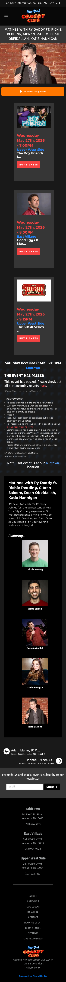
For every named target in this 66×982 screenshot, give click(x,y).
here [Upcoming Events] (43, 386)
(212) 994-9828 (32, 848)
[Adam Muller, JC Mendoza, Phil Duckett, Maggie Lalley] (24, 752)
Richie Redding (35, 569)
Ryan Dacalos (35, 727)
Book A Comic (33, 928)
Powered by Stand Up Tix (33, 976)
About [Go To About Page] (33, 896)
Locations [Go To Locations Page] (33, 912)
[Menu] (6, 15)
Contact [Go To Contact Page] (33, 917)
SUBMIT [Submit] (52, 787)
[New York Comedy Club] (33, 15)
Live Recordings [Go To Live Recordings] (33, 938)
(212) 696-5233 (52, 3)
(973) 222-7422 (32, 873)
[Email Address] (24, 787)
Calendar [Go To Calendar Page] (33, 901)
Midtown (52, 463)
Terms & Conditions (33, 963)
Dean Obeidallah (35, 648)
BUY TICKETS (28, 164)
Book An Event (33, 922)
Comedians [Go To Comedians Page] (33, 906)
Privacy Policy (33, 967)
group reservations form (20, 426)
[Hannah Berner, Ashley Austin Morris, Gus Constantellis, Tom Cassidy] (40, 761)
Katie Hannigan (35, 687)
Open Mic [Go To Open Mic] (33, 933)
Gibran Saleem (35, 609)
